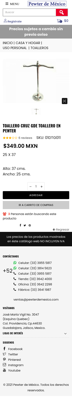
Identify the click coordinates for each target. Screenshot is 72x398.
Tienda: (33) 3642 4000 (32, 279)
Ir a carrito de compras (36, 205)
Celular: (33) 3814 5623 (32, 268)
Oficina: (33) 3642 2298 (32, 284)
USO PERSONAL (16, 47)
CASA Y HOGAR (29, 42)
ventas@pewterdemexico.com (36, 299)
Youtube (11, 370)
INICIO (9, 42)
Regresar (61, 229)
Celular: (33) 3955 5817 (32, 263)
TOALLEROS (39, 48)
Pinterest (12, 360)
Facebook (13, 349)
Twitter (10, 354)
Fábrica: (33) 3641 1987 (32, 290)
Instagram (13, 365)
